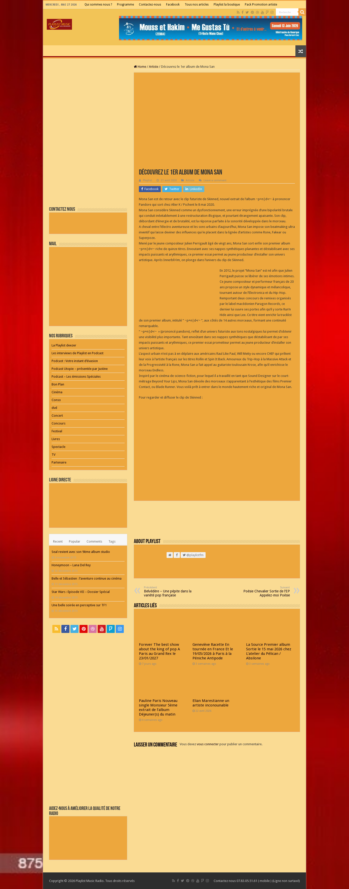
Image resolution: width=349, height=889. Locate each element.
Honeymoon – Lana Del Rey (71, 565)
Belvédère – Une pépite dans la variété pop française (170, 591)
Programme (125, 4)
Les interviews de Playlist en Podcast (77, 353)
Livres (56, 439)
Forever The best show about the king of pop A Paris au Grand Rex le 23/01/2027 (159, 651)
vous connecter (208, 744)
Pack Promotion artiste (261, 4)
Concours (58, 423)
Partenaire (59, 462)
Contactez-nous (150, 4)
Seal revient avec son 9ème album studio (81, 552)
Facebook (173, 4)
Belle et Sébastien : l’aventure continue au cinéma (87, 578)
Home (140, 66)
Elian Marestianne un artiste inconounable (210, 702)
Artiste (153, 66)
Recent (58, 541)
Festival (57, 431)
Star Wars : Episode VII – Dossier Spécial (81, 592)
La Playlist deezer (64, 345)
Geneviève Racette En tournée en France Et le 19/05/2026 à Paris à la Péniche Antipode (212, 651)
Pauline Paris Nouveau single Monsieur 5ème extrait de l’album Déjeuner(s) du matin (158, 707)
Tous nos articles (197, 4)
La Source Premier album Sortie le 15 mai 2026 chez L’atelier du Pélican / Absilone (268, 651)
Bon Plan (58, 384)
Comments (94, 541)
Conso (56, 400)
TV (53, 454)
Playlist (147, 180)
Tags (111, 541)
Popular (74, 541)
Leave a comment (215, 180)
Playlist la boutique (227, 4)
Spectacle (58, 447)
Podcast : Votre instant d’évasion (75, 361)
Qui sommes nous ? (98, 4)
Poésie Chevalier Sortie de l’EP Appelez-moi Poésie (264, 591)
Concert (57, 415)
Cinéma (57, 392)
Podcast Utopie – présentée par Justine (80, 369)
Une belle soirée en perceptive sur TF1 (79, 605)
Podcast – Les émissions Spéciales (76, 376)
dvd (54, 408)
